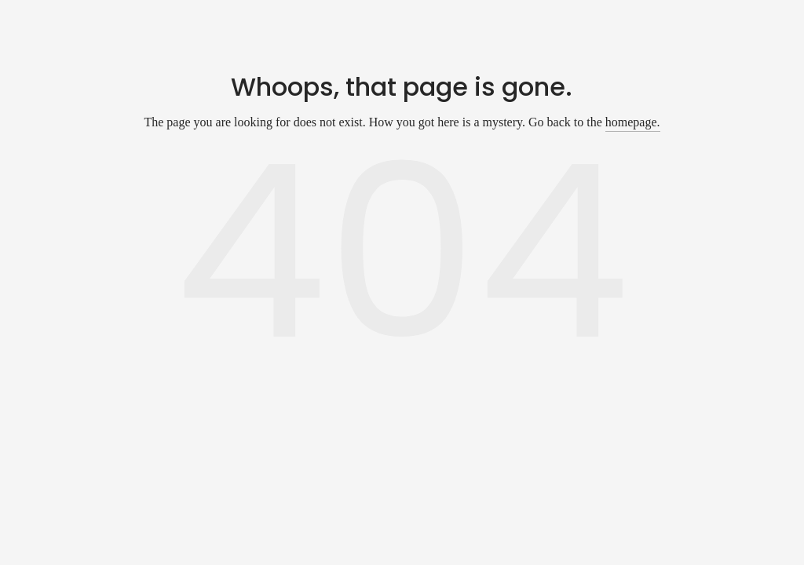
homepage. (632, 122)
